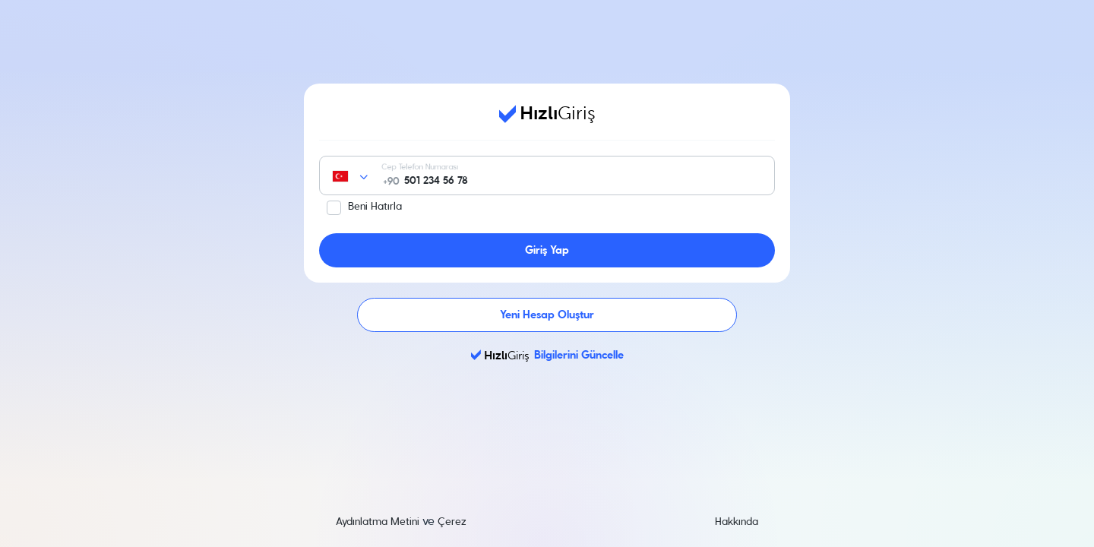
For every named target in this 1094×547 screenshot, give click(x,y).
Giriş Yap (547, 250)
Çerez (452, 522)
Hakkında (736, 522)
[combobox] (366, 176)
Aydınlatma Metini (377, 522)
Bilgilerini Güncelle (547, 355)
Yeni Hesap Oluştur (547, 315)
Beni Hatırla (375, 206)
